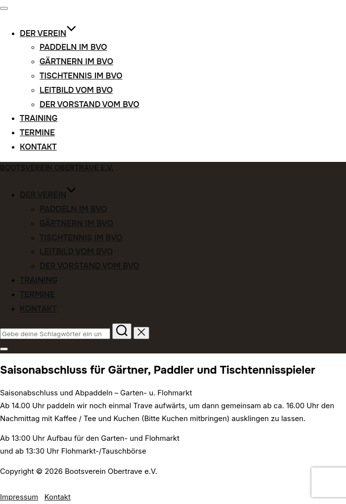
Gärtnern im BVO (76, 61)
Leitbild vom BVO (76, 90)
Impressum (19, 497)
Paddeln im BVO (73, 47)
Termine (37, 132)
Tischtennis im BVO (81, 76)
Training (38, 118)
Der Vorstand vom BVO (89, 104)
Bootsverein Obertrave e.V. (56, 168)
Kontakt (38, 147)
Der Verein (48, 33)
